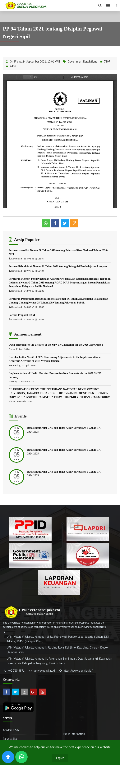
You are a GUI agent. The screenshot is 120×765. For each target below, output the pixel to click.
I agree (60, 757)
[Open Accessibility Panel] (8, 757)
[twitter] (15, 692)
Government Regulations (82, 61)
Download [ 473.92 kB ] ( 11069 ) (28, 319)
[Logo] (61, 5)
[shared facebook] (55, 223)
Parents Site (10, 738)
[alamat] (59, 650)
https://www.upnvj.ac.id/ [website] (78, 670)
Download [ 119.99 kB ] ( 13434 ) (28, 270)
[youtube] (42, 692)
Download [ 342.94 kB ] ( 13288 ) (28, 290)
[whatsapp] (46, 223)
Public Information (74, 733)
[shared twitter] (65, 223)
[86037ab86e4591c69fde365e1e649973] (30, 528)
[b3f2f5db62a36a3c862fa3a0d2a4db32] (88, 528)
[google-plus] (33, 692)
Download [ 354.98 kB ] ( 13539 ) (28, 258)
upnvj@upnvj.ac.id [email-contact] (44, 670)
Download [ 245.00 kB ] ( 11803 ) (28, 307)
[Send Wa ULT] (21, 757)
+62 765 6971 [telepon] (16, 670)
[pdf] (74, 223)
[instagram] (24, 692)
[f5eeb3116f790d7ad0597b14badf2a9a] (30, 555)
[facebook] (116, 5)
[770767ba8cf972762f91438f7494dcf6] (59, 582)
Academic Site (11, 730)
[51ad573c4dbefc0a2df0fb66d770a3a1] (88, 555)
